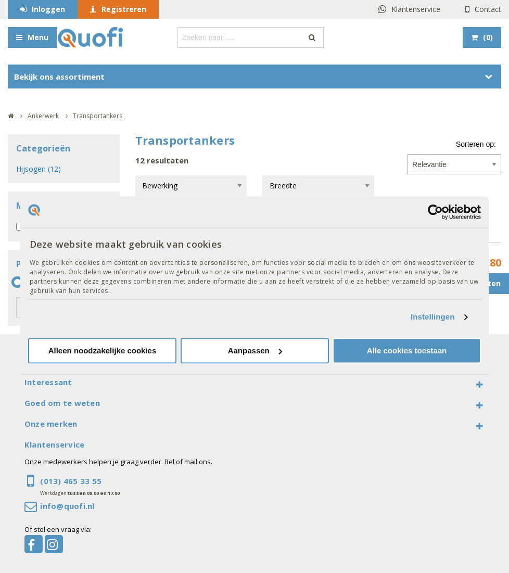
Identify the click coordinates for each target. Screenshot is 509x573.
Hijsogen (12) (38, 169)
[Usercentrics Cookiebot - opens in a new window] (435, 212)
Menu (38, 37)
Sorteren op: (476, 144)
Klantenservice (415, 9)
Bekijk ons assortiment (59, 76)
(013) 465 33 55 (70, 481)
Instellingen (433, 317)
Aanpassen (255, 350)
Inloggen (48, 9)
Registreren (123, 9)
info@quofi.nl (67, 506)
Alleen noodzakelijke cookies (102, 350)
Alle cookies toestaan (407, 350)
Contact (488, 9)
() (488, 37)
